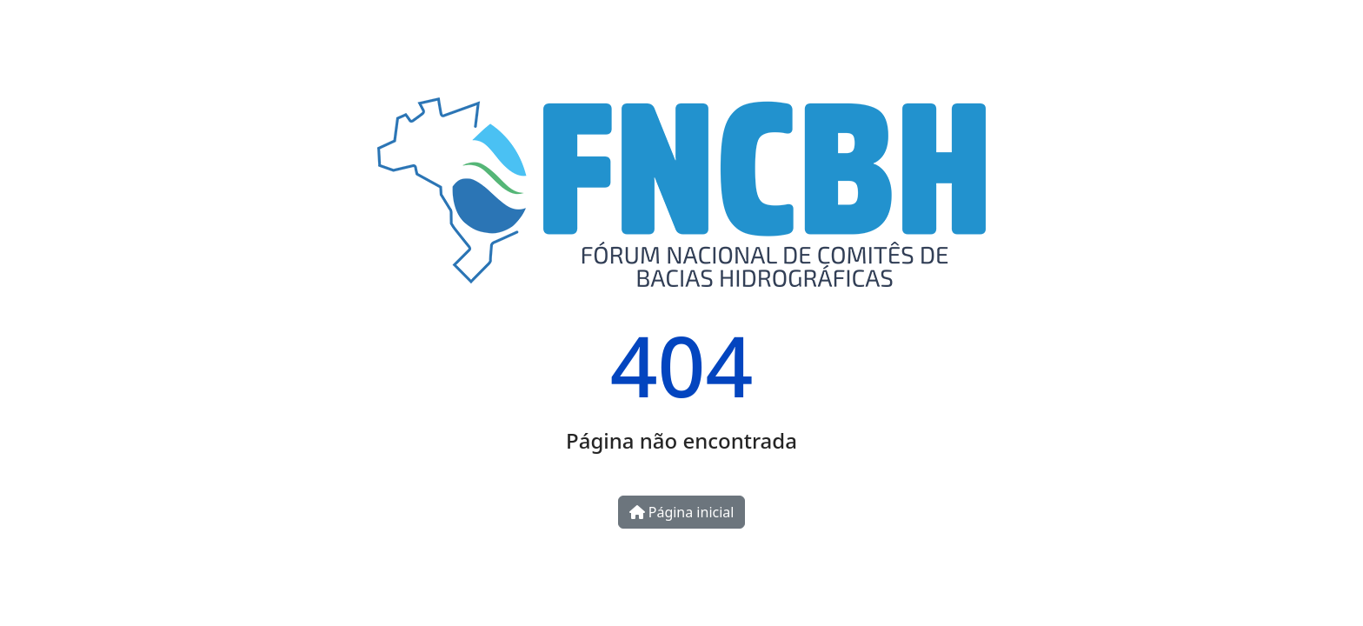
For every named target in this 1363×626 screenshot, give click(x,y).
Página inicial (682, 512)
